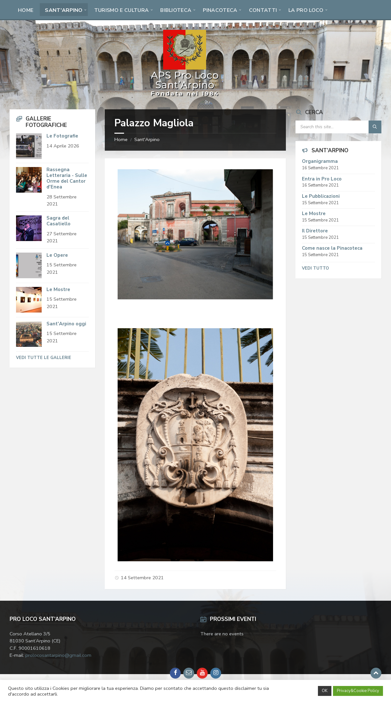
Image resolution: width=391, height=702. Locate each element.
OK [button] (325, 691)
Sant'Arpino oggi (66, 324)
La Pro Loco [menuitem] (306, 10)
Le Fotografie (62, 136)
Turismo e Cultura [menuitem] (121, 10)
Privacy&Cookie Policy (358, 691)
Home (121, 139)
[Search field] (338, 127)
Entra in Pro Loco (322, 179)
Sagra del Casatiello (58, 221)
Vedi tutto (315, 268)
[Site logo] (185, 96)
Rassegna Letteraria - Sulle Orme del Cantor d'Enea (66, 178)
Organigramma (320, 161)
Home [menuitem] (25, 10)
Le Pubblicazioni (321, 196)
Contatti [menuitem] (263, 10)
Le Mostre (58, 289)
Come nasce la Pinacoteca (332, 248)
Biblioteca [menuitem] (175, 10)
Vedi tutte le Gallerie (43, 358)
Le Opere (57, 255)
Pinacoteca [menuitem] (220, 10)
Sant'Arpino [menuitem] (64, 10)
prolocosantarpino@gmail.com (58, 655)
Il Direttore (315, 231)
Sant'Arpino (147, 139)
